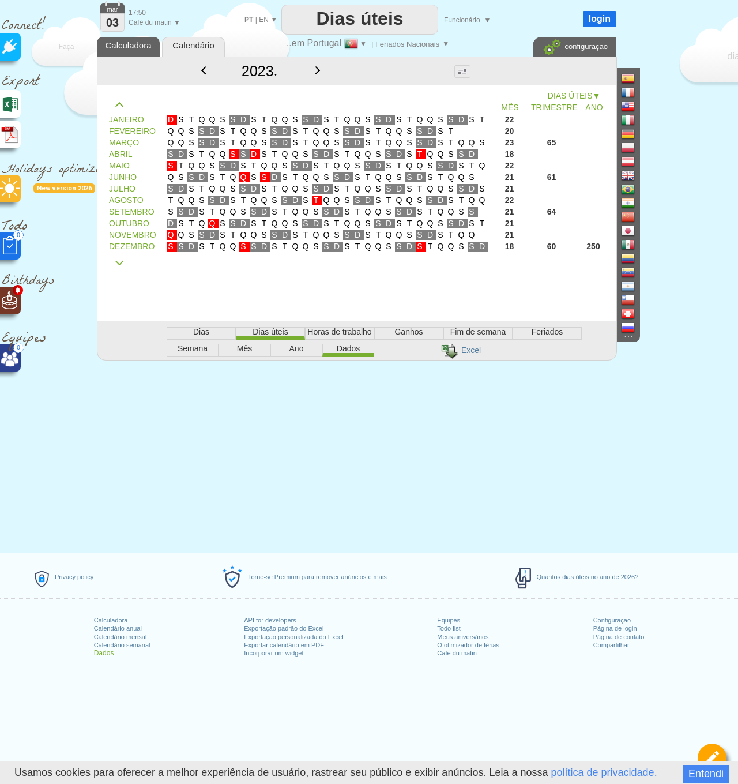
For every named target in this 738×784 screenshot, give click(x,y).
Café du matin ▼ (154, 22)
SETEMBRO (132, 211)
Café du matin (456, 653)
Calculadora (111, 620)
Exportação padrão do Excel (283, 628)
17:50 (137, 13)
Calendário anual (118, 628)
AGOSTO (126, 200)
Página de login (615, 628)
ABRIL (120, 154)
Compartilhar (611, 645)
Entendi (706, 773)
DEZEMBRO (132, 246)
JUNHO (123, 177)
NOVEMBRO (132, 234)
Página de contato (619, 636)
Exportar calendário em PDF (284, 645)
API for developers (270, 620)
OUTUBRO (129, 223)
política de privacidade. (604, 772)
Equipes (448, 620)
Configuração (612, 620)
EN (264, 20)
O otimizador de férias (468, 645)
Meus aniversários (462, 636)
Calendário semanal (122, 645)
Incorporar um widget (273, 653)
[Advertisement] (356, 454)
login (600, 19)
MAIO (119, 165)
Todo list (448, 628)
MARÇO (124, 142)
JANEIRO (126, 119)
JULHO (122, 188)
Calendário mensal (120, 636)
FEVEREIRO (132, 131)
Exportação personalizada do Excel (293, 636)
